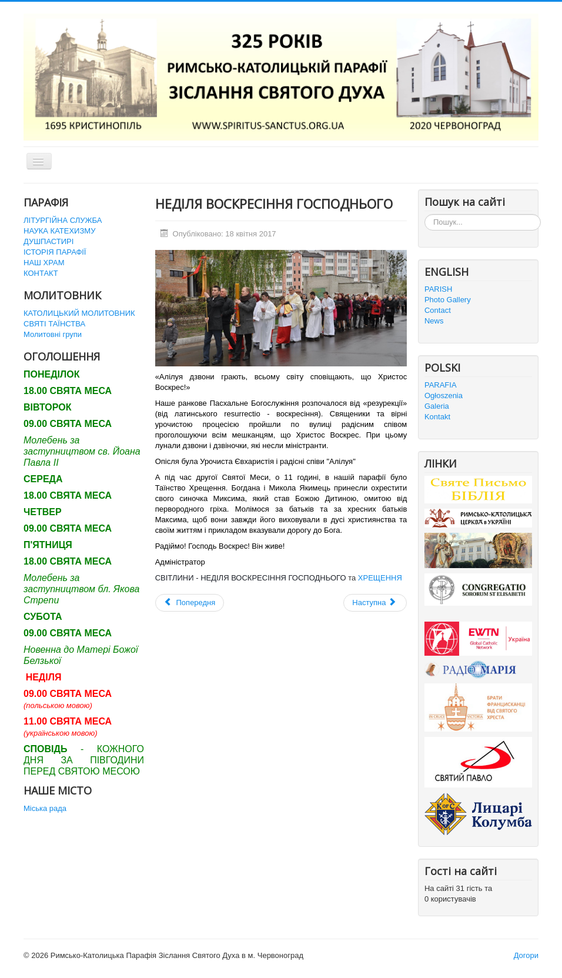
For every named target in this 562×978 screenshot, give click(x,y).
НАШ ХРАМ (44, 262)
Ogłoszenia (443, 395)
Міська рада (45, 808)
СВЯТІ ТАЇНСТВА (54, 323)
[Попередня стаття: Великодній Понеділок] (190, 603)
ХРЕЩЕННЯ (380, 577)
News (434, 320)
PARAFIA (440, 384)
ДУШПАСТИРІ (48, 241)
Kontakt (437, 416)
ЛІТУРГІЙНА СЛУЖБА (63, 220)
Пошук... (424, 214)
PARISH (438, 289)
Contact (437, 310)
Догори (526, 955)
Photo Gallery (447, 299)
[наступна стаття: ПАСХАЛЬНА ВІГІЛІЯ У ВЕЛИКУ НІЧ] (375, 603)
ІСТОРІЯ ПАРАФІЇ (55, 252)
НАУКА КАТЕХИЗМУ (59, 230)
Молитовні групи (53, 334)
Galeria (436, 406)
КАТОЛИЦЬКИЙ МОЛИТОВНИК (79, 313)
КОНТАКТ (41, 273)
